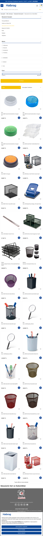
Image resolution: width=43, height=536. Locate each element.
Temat (4, 52)
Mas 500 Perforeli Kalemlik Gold (30, 383)
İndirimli (3, 61)
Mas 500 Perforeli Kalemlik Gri (29, 443)
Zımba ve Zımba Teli (6, 23)
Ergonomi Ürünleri (6, 28)
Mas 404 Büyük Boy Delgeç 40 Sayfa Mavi (32, 203)
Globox (5, 45)
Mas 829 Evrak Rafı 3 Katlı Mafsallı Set (31, 143)
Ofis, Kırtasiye (9, 13)
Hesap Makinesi (5, 20)
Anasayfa (3, 13)
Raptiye (3, 33)
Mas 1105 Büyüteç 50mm (28, 323)
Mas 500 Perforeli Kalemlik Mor (8, 293)
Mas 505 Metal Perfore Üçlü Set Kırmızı (31, 473)
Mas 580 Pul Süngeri (5, 173)
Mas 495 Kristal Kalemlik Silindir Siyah (9, 443)
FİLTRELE (21, 81)
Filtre (11, 87)
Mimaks (5, 50)
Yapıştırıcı (4, 35)
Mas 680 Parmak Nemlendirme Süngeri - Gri (10, 114)
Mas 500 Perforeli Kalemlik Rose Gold (31, 413)
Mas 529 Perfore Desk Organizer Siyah (31, 233)
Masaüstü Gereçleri (18, 13)
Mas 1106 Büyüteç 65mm (6, 353)
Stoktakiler (4, 57)
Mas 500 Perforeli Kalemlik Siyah (8, 323)
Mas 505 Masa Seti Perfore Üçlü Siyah (31, 173)
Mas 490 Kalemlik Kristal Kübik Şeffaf (9, 383)
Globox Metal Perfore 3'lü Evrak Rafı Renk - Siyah (10, 264)
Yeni (3, 66)
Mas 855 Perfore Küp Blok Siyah (8, 203)
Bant (3, 30)
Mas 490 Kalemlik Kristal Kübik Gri (8, 473)
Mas (4, 47)
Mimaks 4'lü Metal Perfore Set (29, 263)
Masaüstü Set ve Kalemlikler (8, 25)
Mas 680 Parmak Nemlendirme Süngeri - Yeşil (10, 144)
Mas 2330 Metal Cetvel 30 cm (7, 233)
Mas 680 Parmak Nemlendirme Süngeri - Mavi (32, 114)
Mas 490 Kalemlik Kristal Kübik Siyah (31, 293)
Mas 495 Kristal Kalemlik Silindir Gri (30, 353)
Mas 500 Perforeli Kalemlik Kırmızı (8, 413)
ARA (40, 9)
